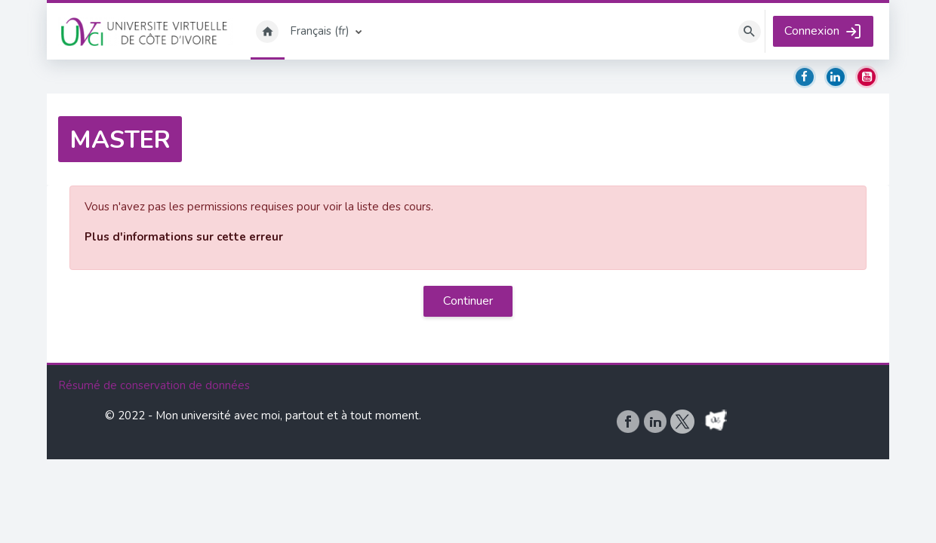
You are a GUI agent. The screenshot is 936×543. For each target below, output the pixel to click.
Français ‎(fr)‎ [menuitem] (319, 30)
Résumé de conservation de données (154, 469)
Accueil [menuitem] (268, 31)
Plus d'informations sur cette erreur (184, 236)
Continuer (468, 301)
